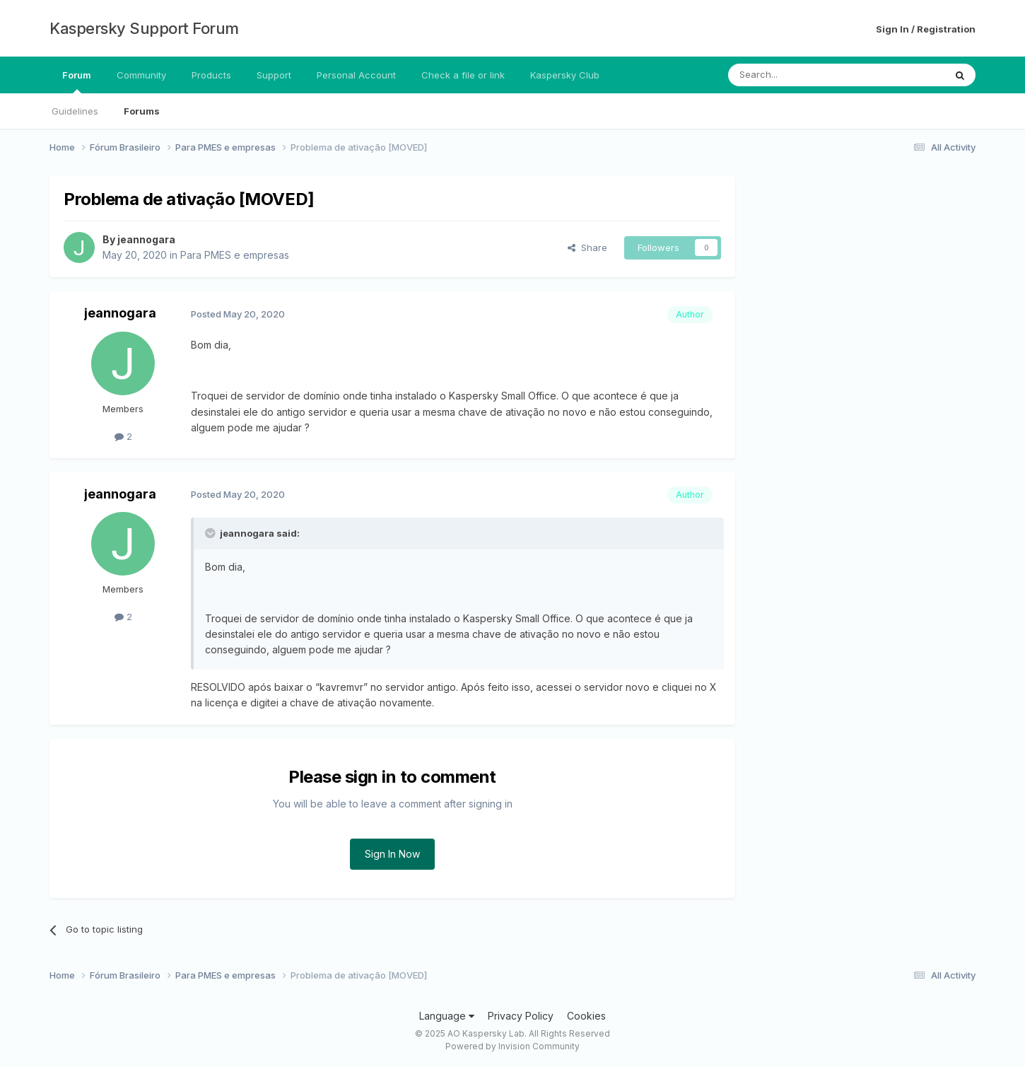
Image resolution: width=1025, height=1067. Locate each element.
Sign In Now (392, 854)
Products (211, 75)
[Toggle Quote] (211, 533)
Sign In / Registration (926, 29)
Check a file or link (463, 75)
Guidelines (75, 111)
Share (587, 247)
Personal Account (356, 75)
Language (446, 1016)
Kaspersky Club (564, 75)
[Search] (800, 75)
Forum (76, 81)
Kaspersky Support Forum (144, 28)
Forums (142, 111)
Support (274, 75)
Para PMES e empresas (234, 255)
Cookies (586, 1016)
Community (141, 75)
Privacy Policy (521, 1016)
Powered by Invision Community (512, 1046)
